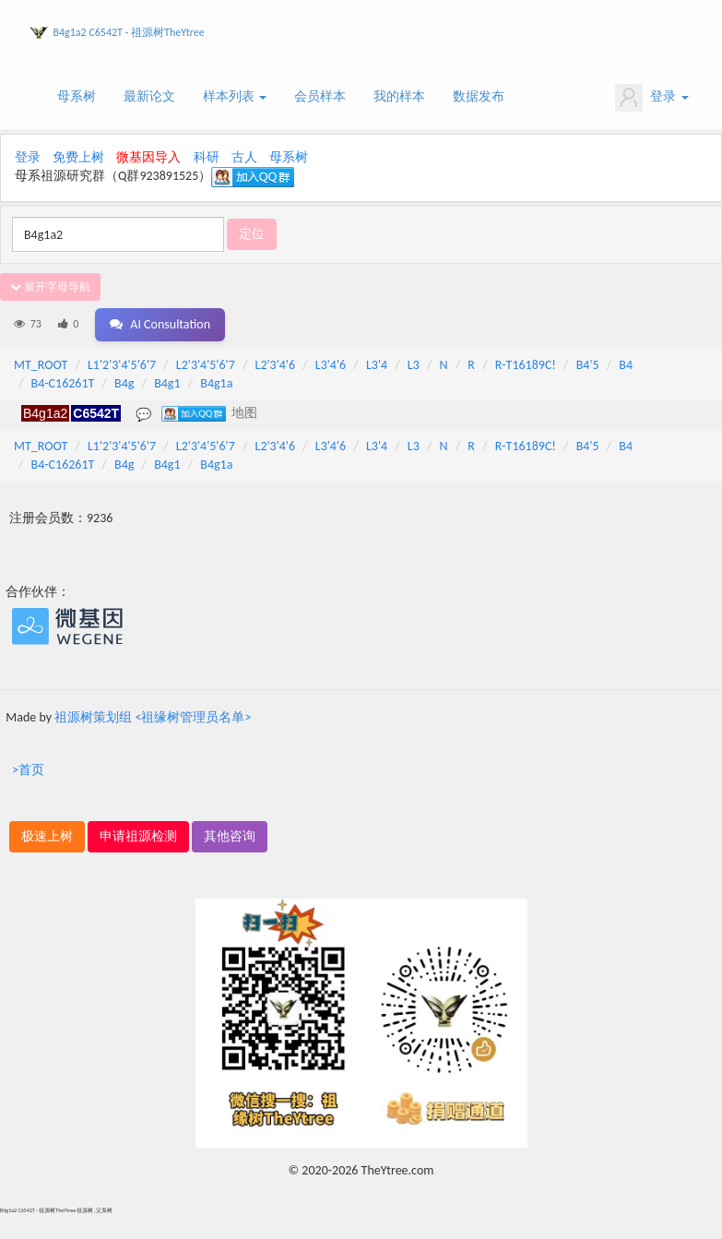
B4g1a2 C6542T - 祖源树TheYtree (129, 32)
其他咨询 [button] (229, 836)
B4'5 (587, 365)
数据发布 (478, 96)
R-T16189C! (525, 365)
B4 (626, 365)
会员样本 (320, 96)
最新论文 (149, 96)
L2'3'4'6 (275, 365)
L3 (414, 365)
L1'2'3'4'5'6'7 (122, 365)
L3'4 (376, 365)
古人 (244, 157)
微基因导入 (148, 157)
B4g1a (216, 383)
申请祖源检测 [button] (138, 836)
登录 (651, 98)
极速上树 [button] (47, 836)
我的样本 (399, 96)
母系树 (76, 96)
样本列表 (234, 96)
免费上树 (78, 157)
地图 (244, 412)
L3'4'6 (330, 365)
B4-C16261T (63, 383)
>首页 (28, 770)
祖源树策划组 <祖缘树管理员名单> (152, 717)
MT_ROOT (40, 365)
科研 (206, 157)
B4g (124, 383)
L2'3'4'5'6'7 (205, 365)
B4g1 (167, 383)
